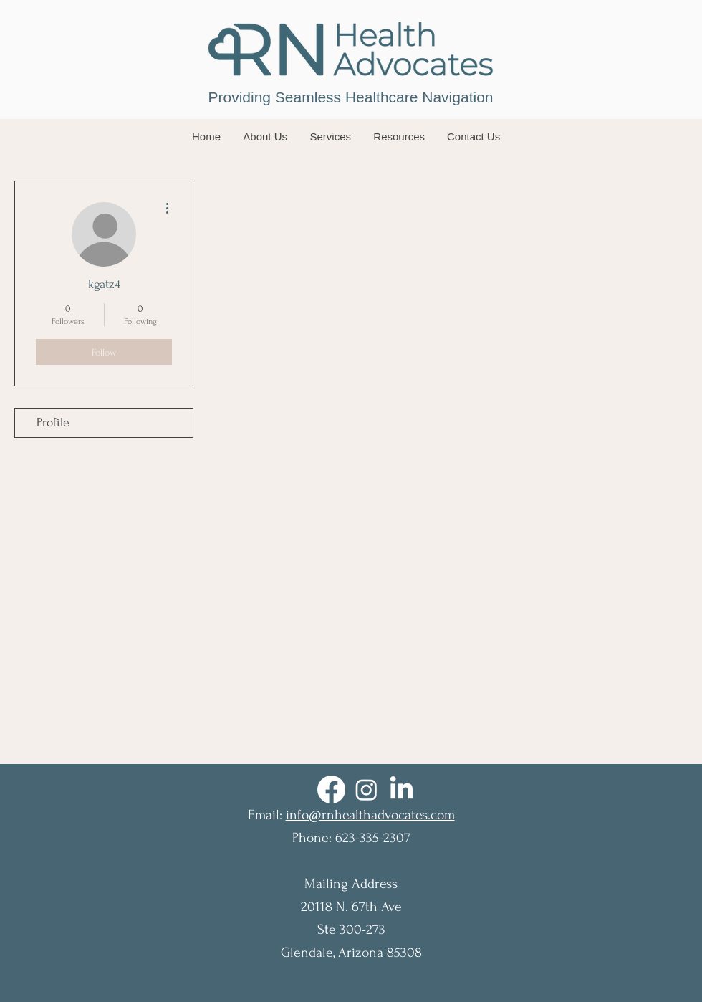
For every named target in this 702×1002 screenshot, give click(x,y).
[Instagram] (366, 789)
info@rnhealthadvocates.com (370, 815)
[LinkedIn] (401, 789)
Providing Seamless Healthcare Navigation (350, 97)
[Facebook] (331, 789)
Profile (53, 422)
